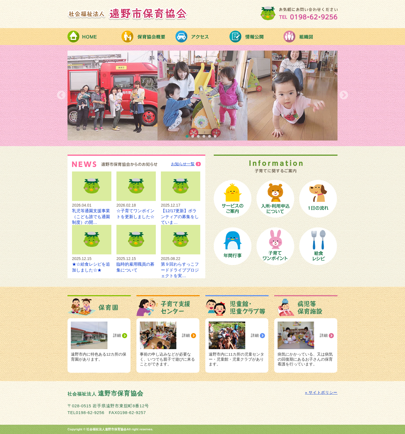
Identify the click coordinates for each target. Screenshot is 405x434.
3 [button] (199, 138)
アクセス (203, 36)
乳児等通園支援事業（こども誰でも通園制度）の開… (91, 211)
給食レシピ (318, 246)
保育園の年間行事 (232, 246)
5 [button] (211, 138)
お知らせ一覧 (183, 164)
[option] (203, 96)
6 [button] (216, 138)
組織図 (311, 36)
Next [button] (344, 96)
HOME (95, 36)
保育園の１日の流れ (318, 199)
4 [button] (205, 138)
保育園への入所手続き (275, 199)
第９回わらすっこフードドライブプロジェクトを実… (180, 264)
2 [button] (194, 138)
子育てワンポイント (275, 246)
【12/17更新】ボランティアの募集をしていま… (180, 211)
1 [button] (188, 138)
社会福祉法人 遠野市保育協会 (128, 13)
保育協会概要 (149, 36)
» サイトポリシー (321, 392)
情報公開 (257, 36)
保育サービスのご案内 (232, 199)
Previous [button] (61, 96)
